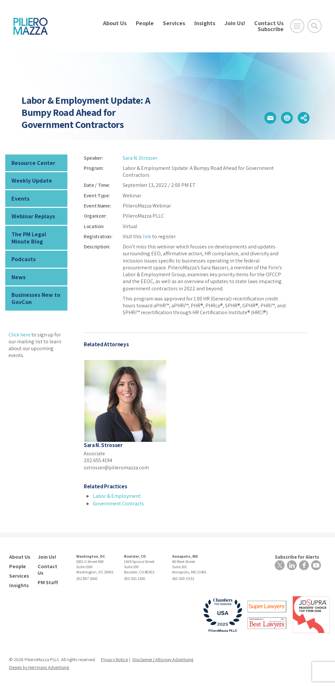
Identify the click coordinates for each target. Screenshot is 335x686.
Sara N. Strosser (140, 157)
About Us (115, 23)
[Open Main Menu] (297, 26)
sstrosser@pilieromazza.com (116, 467)
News (18, 277)
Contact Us (269, 23)
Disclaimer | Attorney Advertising (162, 659)
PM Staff (48, 582)
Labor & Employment (117, 496)
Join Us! (234, 23)
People (145, 23)
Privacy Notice (114, 659)
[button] (270, 118)
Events (20, 198)
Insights (204, 23)
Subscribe (271, 29)
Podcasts (23, 259)
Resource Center (33, 163)
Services (174, 23)
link (147, 236)
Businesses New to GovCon (35, 298)
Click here (19, 334)
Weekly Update (31, 180)
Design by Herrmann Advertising (39, 667)
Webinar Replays (33, 216)
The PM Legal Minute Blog (28, 237)
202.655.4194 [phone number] (98, 460)
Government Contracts (118, 503)
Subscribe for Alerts (297, 557)
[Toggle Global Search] (315, 26)
